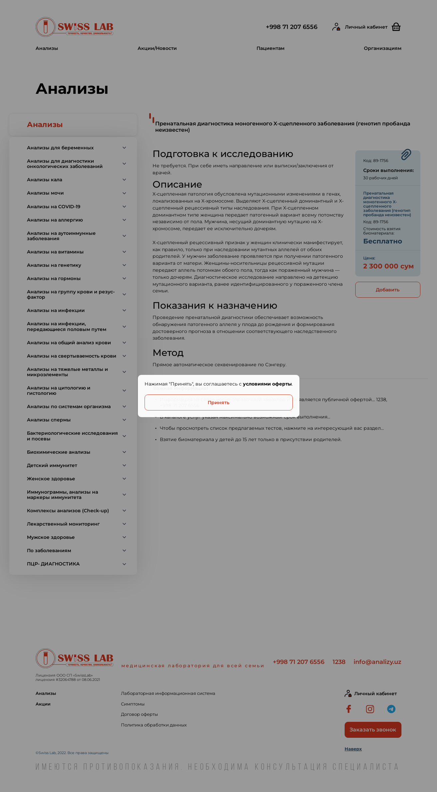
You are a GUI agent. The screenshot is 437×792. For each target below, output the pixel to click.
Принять (218, 402)
